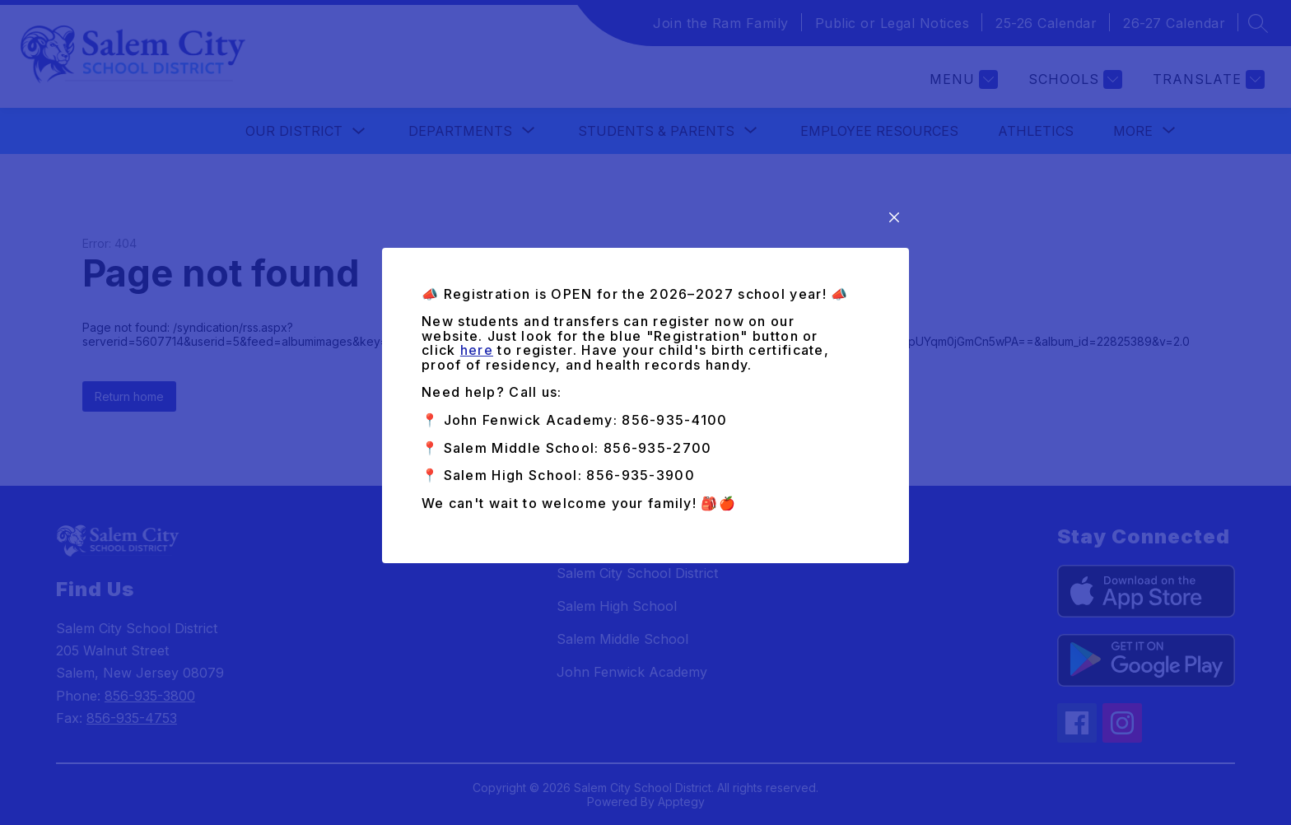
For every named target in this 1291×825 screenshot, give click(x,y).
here (476, 350)
